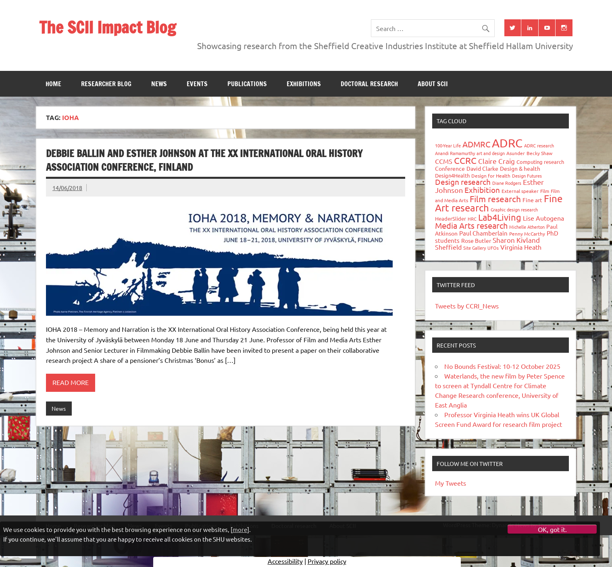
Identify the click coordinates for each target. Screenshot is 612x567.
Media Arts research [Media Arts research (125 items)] (471, 225)
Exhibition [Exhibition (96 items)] (482, 190)
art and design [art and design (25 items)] (491, 153)
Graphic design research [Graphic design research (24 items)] (514, 209)
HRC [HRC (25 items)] (472, 218)
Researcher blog (106, 83)
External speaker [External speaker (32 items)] (520, 191)
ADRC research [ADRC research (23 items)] (539, 145)
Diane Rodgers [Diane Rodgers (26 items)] (506, 183)
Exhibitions (304, 83)
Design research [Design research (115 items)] (463, 181)
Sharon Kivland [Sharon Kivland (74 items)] (516, 240)
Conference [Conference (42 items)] (450, 168)
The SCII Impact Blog (107, 27)
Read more (70, 382)
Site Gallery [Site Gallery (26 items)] (474, 247)
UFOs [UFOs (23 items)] (493, 247)
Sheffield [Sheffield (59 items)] (448, 247)
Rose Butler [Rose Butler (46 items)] (476, 240)
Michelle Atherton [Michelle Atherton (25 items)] (527, 226)
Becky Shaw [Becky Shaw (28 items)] (539, 153)
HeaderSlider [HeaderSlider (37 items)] (450, 218)
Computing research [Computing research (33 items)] (540, 161)
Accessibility (285, 561)
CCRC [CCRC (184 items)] (465, 160)
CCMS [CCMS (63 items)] (443, 161)
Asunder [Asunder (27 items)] (515, 153)
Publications (247, 83)
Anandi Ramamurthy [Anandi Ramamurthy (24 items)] (455, 153)
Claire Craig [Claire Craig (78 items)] (496, 161)
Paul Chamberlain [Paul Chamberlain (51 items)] (483, 233)
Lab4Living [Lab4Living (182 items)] (499, 217)
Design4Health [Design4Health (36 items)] (452, 175)
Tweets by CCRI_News (467, 306)
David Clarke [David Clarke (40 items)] (482, 168)
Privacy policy (327, 561)
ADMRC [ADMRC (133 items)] (476, 144)
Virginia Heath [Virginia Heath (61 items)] (520, 247)
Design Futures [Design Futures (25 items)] (527, 175)
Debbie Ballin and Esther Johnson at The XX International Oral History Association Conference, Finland (204, 160)
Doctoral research (369, 83)
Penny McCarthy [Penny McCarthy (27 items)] (527, 233)
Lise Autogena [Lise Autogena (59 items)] (543, 218)
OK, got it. (552, 529)
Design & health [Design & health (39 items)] (520, 168)
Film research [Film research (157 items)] (495, 198)
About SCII (433, 83)
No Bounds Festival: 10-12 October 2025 (502, 366)
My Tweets (450, 483)
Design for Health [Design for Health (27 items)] (490, 175)
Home (53, 83)
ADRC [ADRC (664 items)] (507, 143)
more (240, 529)
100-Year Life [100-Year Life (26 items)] (448, 145)
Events (197, 83)
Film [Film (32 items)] (544, 191)
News (159, 83)
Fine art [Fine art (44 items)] (532, 199)
